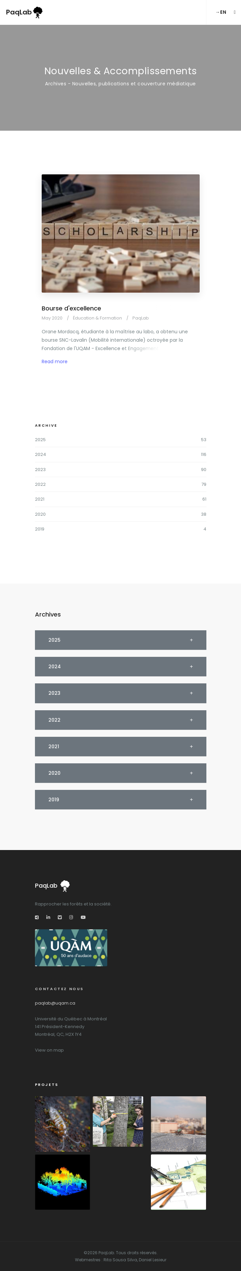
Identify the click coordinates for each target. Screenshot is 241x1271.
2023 (40, 469)
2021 (39, 499)
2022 (40, 484)
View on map (49, 1050)
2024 (40, 454)
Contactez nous (59, 988)
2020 (40, 514)
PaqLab (25, 12)
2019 (39, 529)
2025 (40, 439)
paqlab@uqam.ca (55, 1003)
